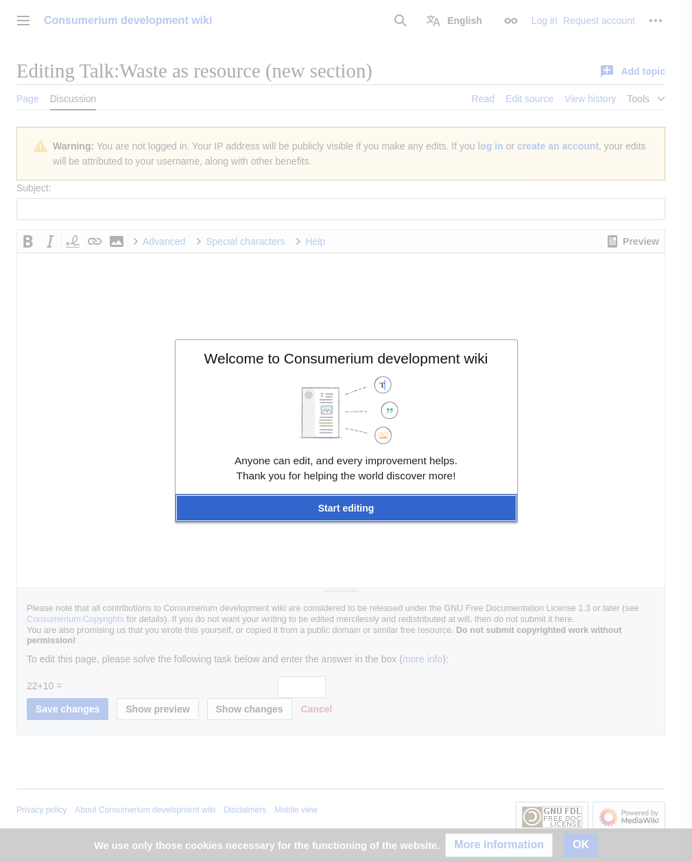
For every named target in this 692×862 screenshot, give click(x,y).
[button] (346, 508)
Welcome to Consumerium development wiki (346, 358)
